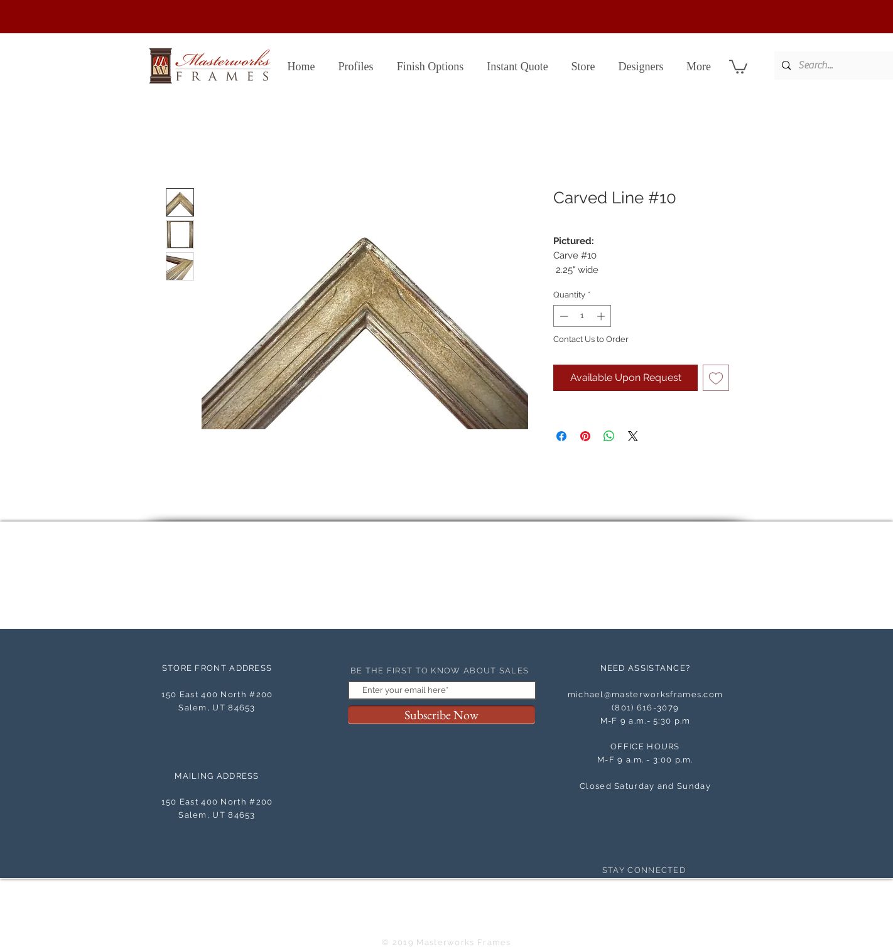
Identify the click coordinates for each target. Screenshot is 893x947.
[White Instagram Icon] (657, 890)
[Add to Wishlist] (716, 378)
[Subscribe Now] (441, 714)
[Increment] (602, 316)
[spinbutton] (582, 316)
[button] (738, 65)
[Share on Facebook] (561, 436)
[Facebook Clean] (633, 890)
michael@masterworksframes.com (645, 694)
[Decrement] (562, 316)
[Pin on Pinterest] (585, 436)
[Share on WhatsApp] (609, 436)
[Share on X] (633, 436)
